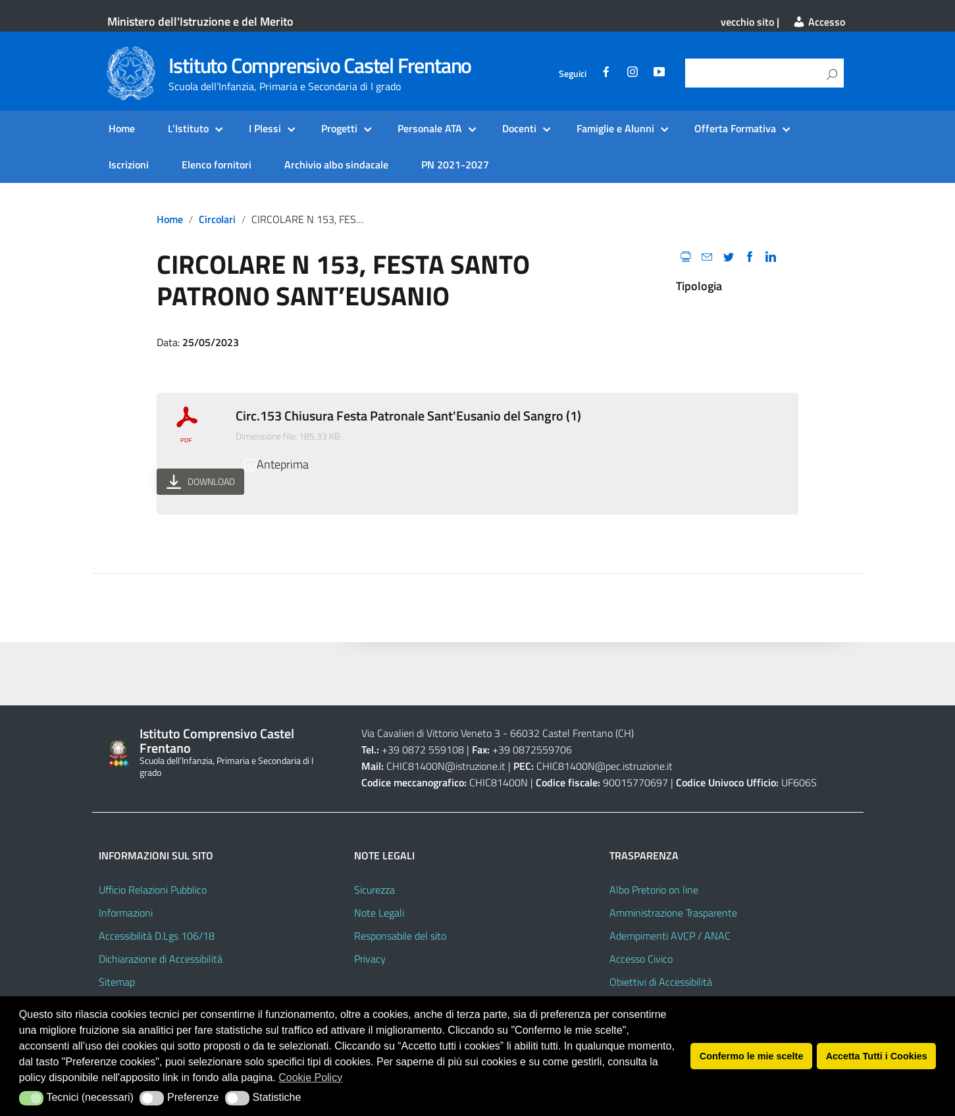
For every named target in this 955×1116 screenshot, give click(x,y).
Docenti (519, 128)
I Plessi (265, 128)
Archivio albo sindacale (336, 164)
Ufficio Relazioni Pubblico (153, 890)
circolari (217, 219)
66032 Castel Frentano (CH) (572, 733)
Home (122, 128)
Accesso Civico (641, 959)
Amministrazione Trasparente (673, 913)
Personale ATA (430, 128)
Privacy (370, 959)
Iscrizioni (129, 164)
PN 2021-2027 (455, 164)
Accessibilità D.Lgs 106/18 (157, 936)
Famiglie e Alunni (615, 128)
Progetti (339, 128)
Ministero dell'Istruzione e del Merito (200, 21)
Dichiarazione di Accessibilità (160, 959)
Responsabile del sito (400, 936)
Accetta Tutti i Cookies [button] (876, 1056)
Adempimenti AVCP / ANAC (670, 936)
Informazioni (126, 913)
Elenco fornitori (216, 164)
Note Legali (379, 913)
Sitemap (117, 982)
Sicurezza (374, 890)
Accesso (818, 22)
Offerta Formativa (735, 128)
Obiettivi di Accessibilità (660, 982)
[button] (31, 1098)
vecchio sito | (750, 22)
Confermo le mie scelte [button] (752, 1056)
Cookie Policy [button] (310, 1077)
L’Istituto (188, 128)
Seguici (572, 73)
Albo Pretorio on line (653, 890)
